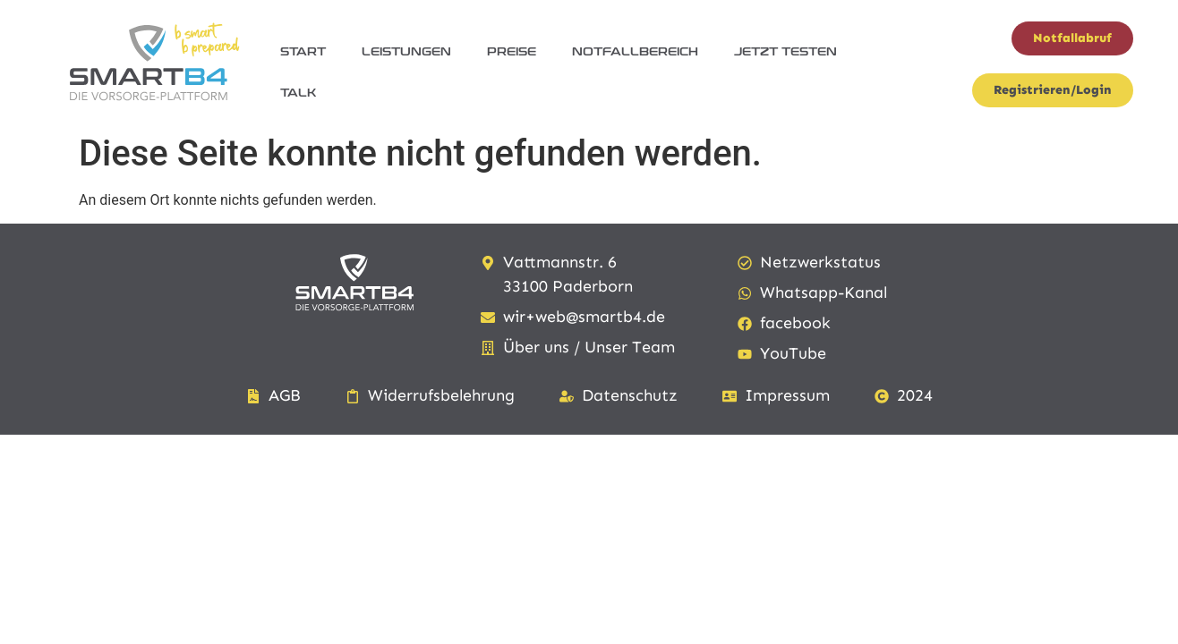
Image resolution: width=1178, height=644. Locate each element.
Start (303, 52)
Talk (298, 93)
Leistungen (406, 52)
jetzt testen (785, 52)
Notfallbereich (635, 52)
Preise (511, 52)
